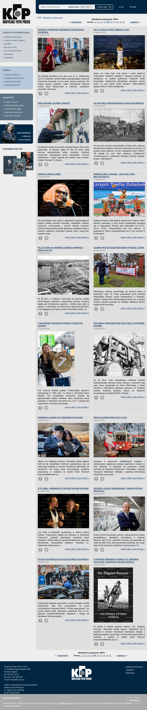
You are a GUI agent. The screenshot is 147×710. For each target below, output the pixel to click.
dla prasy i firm (10, 47)
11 (95, 22)
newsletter (8, 54)
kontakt (133, 7)
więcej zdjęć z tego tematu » (77, 93)
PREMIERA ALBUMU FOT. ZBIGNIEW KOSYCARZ (60, 417)
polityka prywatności (134, 667)
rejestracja (8, 57)
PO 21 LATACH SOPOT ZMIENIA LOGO (111, 30)
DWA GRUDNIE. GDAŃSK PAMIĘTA (54, 103)
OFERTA (7, 70)
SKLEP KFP (8, 97)
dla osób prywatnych (13, 51)
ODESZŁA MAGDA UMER (49, 174)
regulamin (130, 670)
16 (112, 22)
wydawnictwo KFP (12, 85)
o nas (121, 7)
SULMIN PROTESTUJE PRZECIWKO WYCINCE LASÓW (119, 248)
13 (101, 22)
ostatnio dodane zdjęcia (14, 40)
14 (104, 22)
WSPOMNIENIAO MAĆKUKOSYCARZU (24, 136)
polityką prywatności (66, 703)
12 (98, 22)
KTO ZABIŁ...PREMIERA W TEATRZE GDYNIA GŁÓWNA (63, 488)
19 (120, 22)
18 (117, 22)
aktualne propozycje (13, 37)
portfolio (7, 44)
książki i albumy (11, 102)
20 (123, 22)
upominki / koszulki (12, 116)
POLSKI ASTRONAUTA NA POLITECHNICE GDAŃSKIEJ (63, 559)
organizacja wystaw (12, 81)
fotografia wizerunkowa (14, 78)
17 (114, 22)
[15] (108, 22)
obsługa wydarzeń (12, 75)
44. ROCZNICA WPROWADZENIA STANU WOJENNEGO (119, 103)
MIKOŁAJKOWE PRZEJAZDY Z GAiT (110, 417)
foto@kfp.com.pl (17, 680)
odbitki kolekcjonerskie (14, 105)
